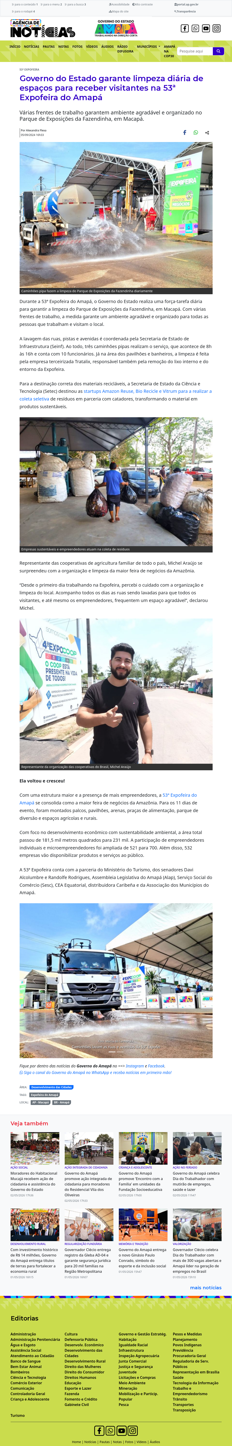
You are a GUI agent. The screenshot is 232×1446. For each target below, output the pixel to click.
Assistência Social (26, 1350)
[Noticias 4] (120, 1052)
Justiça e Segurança (136, 1366)
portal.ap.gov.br (186, 4)
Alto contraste (142, 4)
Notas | (119, 1442)
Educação (73, 1382)
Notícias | (92, 1442)
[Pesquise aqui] (218, 51)
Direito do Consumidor (84, 1372)
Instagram (135, 1066)
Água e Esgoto (23, 1344)
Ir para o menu (51, 4)
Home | (78, 1442)
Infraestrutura (131, 1350)
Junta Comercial (133, 1361)
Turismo (18, 1415)
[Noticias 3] (112, 1052)
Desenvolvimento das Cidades (51, 1087)
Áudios (155, 1442)
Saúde (178, 1377)
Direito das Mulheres (83, 1366)
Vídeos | (143, 1442)
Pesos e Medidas (187, 1334)
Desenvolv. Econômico (84, 1344)
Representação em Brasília (196, 1372)
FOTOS (77, 46)
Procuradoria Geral (189, 1355)
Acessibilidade (119, 4)
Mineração (128, 1388)
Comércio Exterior (26, 1382)
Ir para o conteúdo (25, 4)
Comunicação (22, 1388)
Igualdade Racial (133, 1344)
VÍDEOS (92, 46)
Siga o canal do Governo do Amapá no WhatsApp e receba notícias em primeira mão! (96, 1072)
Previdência (183, 1350)
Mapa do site (119, 11)
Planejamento (185, 1339)
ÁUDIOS (107, 46)
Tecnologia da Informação (195, 1382)
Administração (23, 1334)
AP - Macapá (40, 1102)
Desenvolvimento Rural (85, 1361)
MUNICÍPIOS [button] (147, 46)
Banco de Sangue (26, 1361)
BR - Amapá (61, 1102)
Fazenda (72, 1393)
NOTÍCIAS (31, 46)
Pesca (124, 1404)
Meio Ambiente (132, 1382)
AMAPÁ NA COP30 (169, 51)
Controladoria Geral (28, 1393)
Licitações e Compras (137, 1377)
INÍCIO (15, 46)
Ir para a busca (75, 4)
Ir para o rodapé (23, 11)
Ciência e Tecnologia (28, 1377)
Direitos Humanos (80, 1377)
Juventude (128, 1372)
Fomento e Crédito (81, 1399)
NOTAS (63, 46)
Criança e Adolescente (30, 1399)
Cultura (71, 1334)
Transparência (185, 11)
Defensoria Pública (81, 1339)
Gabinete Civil (77, 1404)
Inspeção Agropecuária (139, 1355)
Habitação (128, 1339)
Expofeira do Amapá (44, 1095)
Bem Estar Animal (26, 1366)
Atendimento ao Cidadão (32, 1355)
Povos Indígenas (187, 1344)
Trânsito (180, 1399)
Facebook (156, 1066)
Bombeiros (20, 1372)
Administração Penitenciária (35, 1339)
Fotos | (131, 1442)
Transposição (184, 1410)
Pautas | (106, 1442)
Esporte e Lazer (78, 1388)
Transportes (183, 1404)
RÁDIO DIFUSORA (125, 48)
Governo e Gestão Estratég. (143, 1334)
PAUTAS (49, 46)
